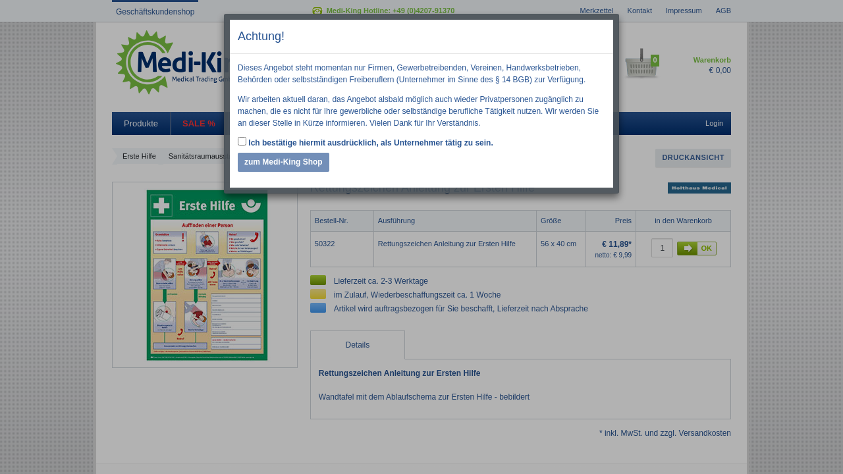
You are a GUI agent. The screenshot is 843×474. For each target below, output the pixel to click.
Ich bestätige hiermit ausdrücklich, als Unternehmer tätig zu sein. (365, 142)
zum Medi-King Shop (283, 162)
